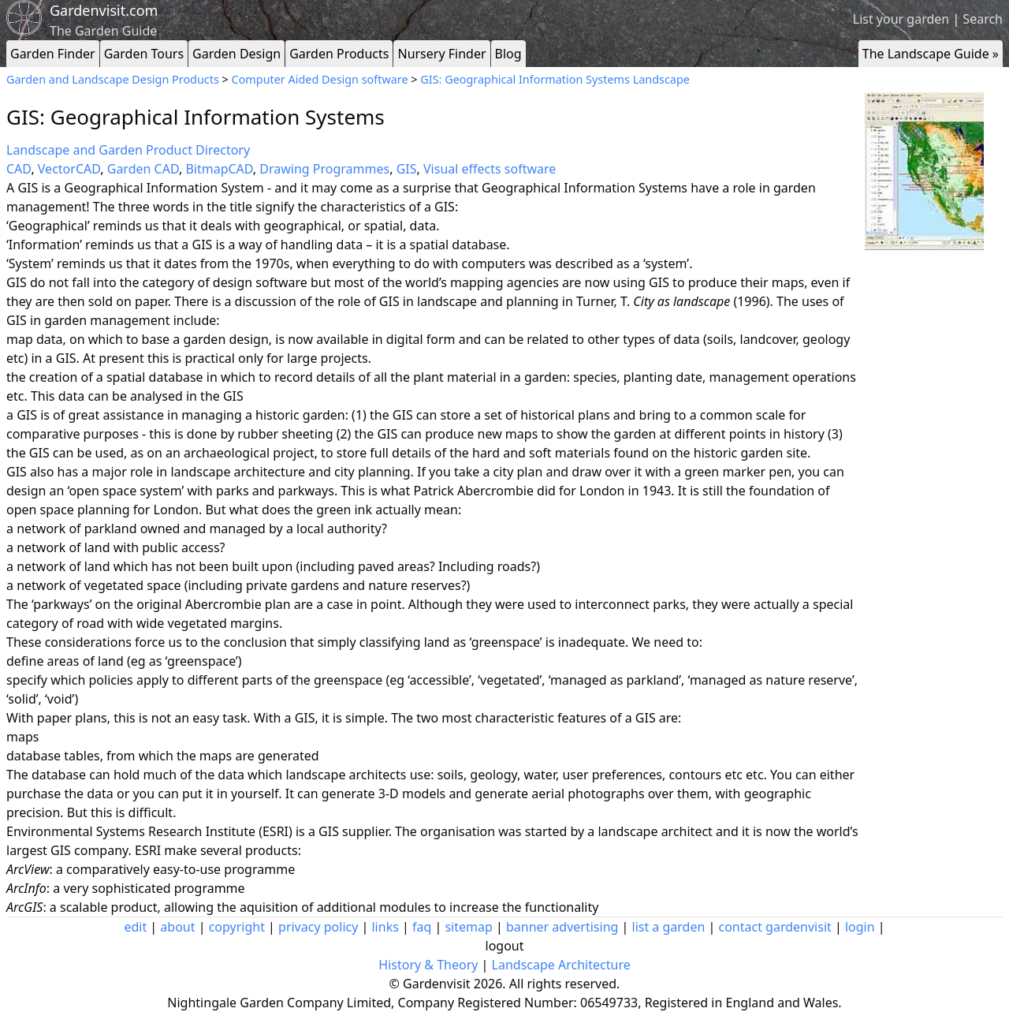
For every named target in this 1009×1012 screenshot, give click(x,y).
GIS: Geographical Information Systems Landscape (555, 79)
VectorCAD (69, 168)
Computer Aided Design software (320, 79)
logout (505, 945)
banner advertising (562, 926)
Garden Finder (52, 53)
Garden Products (339, 53)
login (860, 926)
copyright (237, 926)
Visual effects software (489, 168)
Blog (508, 53)
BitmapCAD (218, 168)
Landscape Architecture (561, 964)
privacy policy (318, 926)
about (177, 926)
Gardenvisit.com (104, 10)
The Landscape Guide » (930, 53)
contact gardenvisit (775, 926)
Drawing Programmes (324, 168)
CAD (18, 168)
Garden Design (236, 53)
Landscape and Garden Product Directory (128, 150)
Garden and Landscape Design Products (112, 79)
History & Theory (428, 964)
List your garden (901, 19)
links (384, 926)
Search (982, 19)
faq (421, 926)
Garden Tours (144, 53)
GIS (407, 168)
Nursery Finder (441, 53)
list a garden (669, 926)
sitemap (468, 926)
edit (135, 926)
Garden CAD (143, 168)
